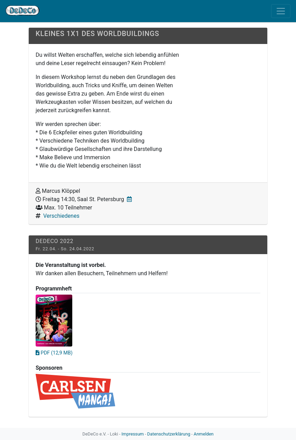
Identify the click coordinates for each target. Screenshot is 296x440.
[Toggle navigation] (280, 11)
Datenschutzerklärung (169, 434)
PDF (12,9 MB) (54, 353)
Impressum (132, 434)
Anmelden (204, 434)
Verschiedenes (61, 216)
